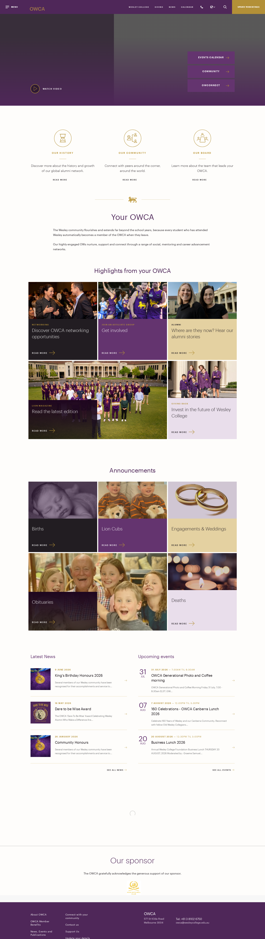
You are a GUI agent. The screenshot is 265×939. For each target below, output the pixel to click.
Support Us (72, 931)
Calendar (187, 7)
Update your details (248, 7)
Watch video (52, 89)
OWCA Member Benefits (40, 923)
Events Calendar (211, 57)
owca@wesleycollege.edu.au (192, 923)
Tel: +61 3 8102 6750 (189, 919)
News (172, 7)
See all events (223, 770)
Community (211, 71)
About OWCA (39, 915)
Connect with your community (76, 917)
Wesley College (139, 7)
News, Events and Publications (42, 933)
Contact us (72, 925)
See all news (117, 770)
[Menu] (12, 7)
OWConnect (211, 85)
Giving (159, 7)
